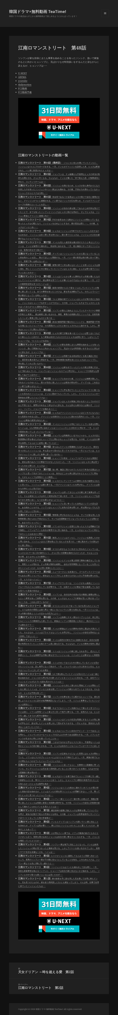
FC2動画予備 (25, 92)
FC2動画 (22, 88)
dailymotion (24, 84)
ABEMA (22, 77)
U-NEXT (22, 73)
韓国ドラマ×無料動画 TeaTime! (37, 11)
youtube (22, 80)
